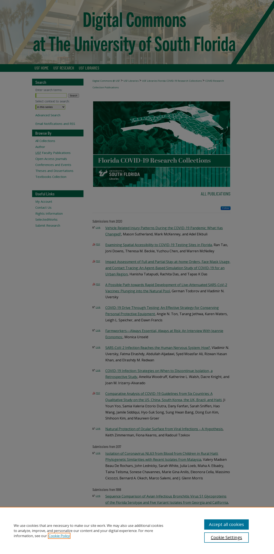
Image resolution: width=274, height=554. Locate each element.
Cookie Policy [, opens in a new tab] (59, 535)
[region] (137, 530)
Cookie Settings (226, 537)
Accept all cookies (226, 524)
